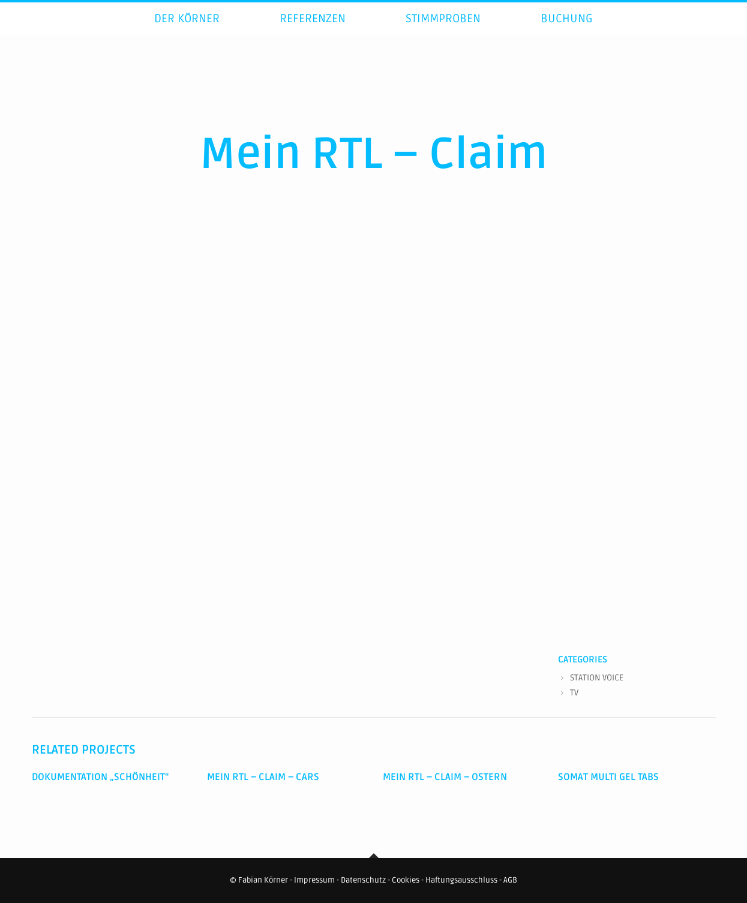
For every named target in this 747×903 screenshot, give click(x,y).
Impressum (314, 880)
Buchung (567, 32)
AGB (510, 880)
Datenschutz (363, 880)
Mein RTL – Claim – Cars (263, 777)
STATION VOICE (596, 678)
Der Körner (187, 32)
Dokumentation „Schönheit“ (100, 777)
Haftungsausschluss (461, 880)
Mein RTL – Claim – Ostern (445, 777)
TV (574, 693)
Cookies (405, 880)
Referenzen (313, 32)
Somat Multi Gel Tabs (608, 777)
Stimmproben (443, 32)
